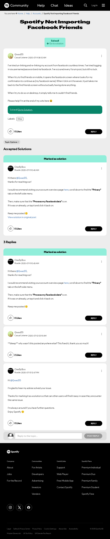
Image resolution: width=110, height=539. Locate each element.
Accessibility (73, 529)
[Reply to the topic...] (48, 436)
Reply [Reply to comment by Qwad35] (94, 131)
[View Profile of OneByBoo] (19, 166)
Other (19, 119)
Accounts (37, 13)
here (66, 189)
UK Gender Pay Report (43, 533)
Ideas (68, 5)
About (10, 467)
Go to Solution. (25, 109)
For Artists (37, 467)
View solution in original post (22, 217)
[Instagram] (10, 507)
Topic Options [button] (11, 142)
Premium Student (90, 487)
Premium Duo (88, 474)
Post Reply (93, 435)
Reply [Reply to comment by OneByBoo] (94, 228)
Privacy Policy (37, 529)
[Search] (85, 5)
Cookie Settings (50, 529)
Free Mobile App (65, 480)
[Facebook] (28, 507)
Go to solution (56, 43)
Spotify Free (88, 493)
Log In (94, 5)
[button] (101, 56)
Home (20, 13)
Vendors (36, 493)
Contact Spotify (64, 487)
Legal (9, 529)
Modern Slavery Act (14, 533)
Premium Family (90, 480)
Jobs (9, 474)
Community (16, 5)
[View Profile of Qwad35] (18, 54)
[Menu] (103, 5)
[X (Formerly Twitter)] (19, 507)
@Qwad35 (21, 177)
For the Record (14, 480)
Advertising (37, 480)
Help (41, 5)
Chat (54, 5)
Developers (38, 474)
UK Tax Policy (28, 533)
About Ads (63, 529)
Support (61, 467)
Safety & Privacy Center (21, 529)
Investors (36, 487)
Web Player (62, 474)
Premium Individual (91, 467)
